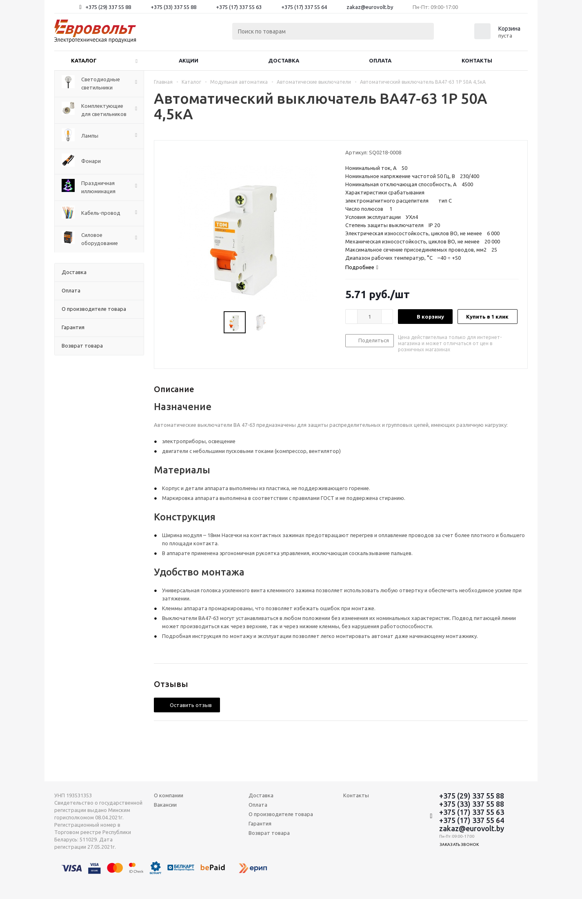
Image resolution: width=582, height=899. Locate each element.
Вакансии (165, 805)
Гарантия (260, 823)
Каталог (84, 60)
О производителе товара (281, 814)
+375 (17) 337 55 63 (239, 7)
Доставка (283, 60)
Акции (188, 60)
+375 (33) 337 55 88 (173, 7)
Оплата (380, 60)
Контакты (477, 60)
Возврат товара (269, 833)
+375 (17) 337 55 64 (304, 7)
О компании (168, 795)
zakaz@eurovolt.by (370, 7)
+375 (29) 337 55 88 (108, 7)
